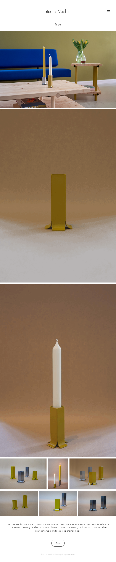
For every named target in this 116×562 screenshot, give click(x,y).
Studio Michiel (58, 11)
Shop (58, 543)
